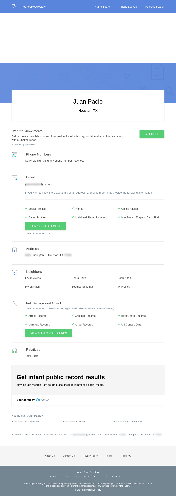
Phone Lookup (128, 6)
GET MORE (152, 134)
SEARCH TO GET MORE (45, 226)
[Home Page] (16, 6)
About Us (50, 455)
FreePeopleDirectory (33, 6)
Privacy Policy (90, 455)
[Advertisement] (88, 38)
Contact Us (69, 455)
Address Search (154, 6)
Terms (109, 455)
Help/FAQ (126, 455)
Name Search (103, 6)
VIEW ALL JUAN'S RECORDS (48, 333)
